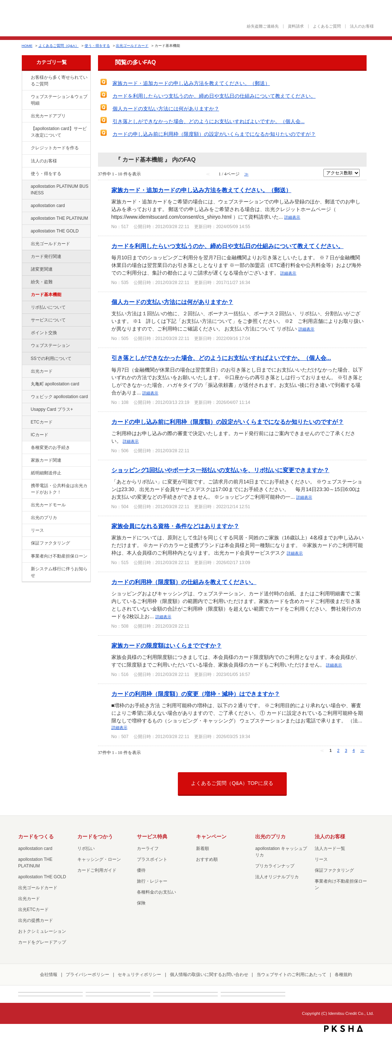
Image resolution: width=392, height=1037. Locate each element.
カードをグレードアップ (42, 942)
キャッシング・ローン (99, 859)
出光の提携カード (35, 920)
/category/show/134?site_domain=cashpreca (25, 77)
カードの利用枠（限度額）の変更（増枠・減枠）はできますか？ (195, 693)
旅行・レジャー (152, 881)
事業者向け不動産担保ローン (59, 556)
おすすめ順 (207, 859)
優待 (141, 870)
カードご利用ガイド (97, 870)
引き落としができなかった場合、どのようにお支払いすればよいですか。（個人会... (209, 121)
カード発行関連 (46, 256)
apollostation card (48, 205)
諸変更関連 (42, 269)
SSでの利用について (51, 358)
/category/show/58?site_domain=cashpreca (25, 244)
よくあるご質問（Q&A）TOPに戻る (232, 783)
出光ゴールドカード (132, 46)
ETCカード (42, 422)
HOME (27, 46)
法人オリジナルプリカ (277, 876)
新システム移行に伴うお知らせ (59, 572)
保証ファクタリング (50, 543)
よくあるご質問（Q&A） (58, 46)
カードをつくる (36, 836)
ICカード (39, 434)
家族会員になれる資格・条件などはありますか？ (175, 526)
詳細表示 (292, 217)
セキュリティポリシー (139, 974)
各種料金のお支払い (156, 892)
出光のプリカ (44, 517)
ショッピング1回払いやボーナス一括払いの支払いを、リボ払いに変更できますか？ (220, 470)
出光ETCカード (33, 909)
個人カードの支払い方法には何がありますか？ (166, 109)
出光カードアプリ (48, 115)
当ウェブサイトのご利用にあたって (291, 974)
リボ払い (86, 848)
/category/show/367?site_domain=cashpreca (25, 409)
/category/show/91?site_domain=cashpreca (25, 397)
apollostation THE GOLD (55, 231)
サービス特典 (152, 836)
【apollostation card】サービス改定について (59, 132)
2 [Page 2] (338, 750)
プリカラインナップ (274, 865)
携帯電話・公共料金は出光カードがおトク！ (59, 489)
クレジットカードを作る (55, 147)
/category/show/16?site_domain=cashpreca (25, 518)
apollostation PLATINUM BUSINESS (60, 189)
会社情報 (48, 974)
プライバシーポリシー (87, 974)
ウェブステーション (50, 345)
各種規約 (343, 974)
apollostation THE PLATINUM (59, 218)
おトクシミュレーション (42, 931)
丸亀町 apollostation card (55, 383)
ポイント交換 (44, 332)
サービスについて (48, 320)
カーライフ (148, 848)
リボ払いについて (48, 307)
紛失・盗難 (42, 281)
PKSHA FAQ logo (343, 1028)
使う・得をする (97, 46)
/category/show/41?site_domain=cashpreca (25, 218)
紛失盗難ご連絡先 (263, 26)
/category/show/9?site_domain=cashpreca (25, 174)
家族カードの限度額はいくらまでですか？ (166, 645)
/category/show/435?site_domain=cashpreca (25, 116)
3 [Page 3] (346, 750)
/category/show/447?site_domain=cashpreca (25, 186)
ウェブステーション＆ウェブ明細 (59, 100)
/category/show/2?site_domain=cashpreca (25, 148)
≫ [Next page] (362, 750)
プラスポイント (152, 859)
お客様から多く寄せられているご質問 (59, 80)
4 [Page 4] (353, 750)
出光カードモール (48, 504)
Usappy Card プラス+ (52, 409)
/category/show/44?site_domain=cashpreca (25, 231)
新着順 (202, 848)
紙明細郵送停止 (46, 472)
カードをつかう (95, 836)
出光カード (42, 371)
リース (37, 530)
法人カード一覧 (330, 848)
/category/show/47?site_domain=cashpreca (25, 371)
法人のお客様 (362, 26)
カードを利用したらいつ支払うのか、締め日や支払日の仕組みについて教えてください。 (214, 96)
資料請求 (296, 26)
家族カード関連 (46, 460)
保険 (141, 903)
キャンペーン (211, 836)
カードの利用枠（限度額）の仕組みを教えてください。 (184, 582)
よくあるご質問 (327, 26)
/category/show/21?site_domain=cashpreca (25, 161)
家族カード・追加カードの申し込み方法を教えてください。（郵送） (191, 83)
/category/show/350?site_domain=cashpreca (25, 569)
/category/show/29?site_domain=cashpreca (25, 206)
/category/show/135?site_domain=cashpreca (25, 97)
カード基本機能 (46, 294)
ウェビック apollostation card (59, 396)
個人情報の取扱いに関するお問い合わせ (209, 974)
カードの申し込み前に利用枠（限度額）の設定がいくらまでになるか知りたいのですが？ (214, 134)
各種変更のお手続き (50, 447)
